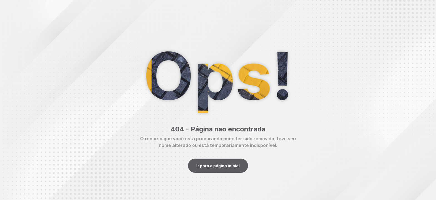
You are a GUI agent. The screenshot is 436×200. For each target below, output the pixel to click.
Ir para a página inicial (218, 165)
